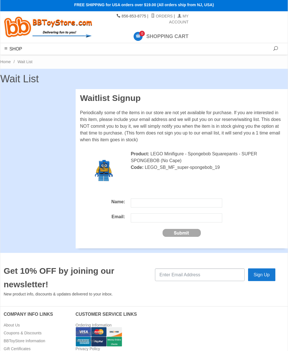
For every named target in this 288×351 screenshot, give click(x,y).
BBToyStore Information (24, 341)
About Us (12, 325)
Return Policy (87, 341)
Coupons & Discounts (23, 333)
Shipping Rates (89, 333)
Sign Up (262, 274)
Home (5, 61)
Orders (162, 16)
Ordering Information (94, 325)
